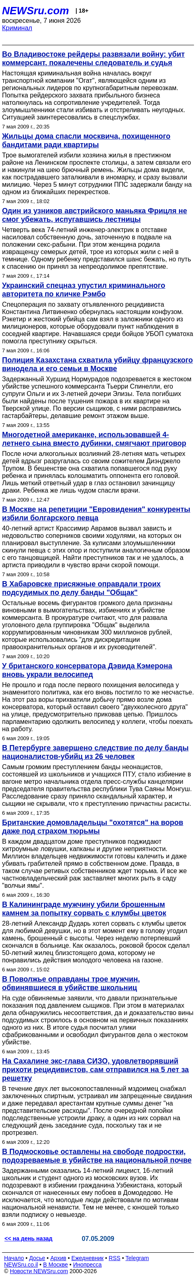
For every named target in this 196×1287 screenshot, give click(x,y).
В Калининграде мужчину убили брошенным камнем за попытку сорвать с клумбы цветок (84, 908)
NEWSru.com (35, 10)
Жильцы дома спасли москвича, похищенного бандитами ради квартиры (86, 140)
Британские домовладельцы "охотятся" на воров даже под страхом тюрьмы (92, 826)
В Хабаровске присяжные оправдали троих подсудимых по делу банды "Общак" (81, 588)
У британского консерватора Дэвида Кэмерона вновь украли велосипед (87, 670)
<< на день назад (28, 1238)
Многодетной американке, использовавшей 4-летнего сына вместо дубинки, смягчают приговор (94, 439)
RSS (114, 1258)
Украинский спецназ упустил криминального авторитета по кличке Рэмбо (83, 289)
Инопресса (87, 1264)
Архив (58, 1258)
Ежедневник (88, 1258)
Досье (37, 1258)
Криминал (17, 27)
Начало (14, 1258)
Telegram (137, 1258)
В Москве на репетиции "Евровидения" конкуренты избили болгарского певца (96, 513)
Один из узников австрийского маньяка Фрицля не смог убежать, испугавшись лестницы (94, 215)
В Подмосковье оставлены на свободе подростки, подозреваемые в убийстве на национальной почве (97, 1156)
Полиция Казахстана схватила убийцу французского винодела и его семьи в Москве (97, 364)
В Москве (55, 1264)
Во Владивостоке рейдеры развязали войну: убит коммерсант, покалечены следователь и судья (93, 58)
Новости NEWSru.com (39, 1271)
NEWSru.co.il (21, 1264)
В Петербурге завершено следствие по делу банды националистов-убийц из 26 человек (95, 752)
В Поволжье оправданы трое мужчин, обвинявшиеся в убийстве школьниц (71, 983)
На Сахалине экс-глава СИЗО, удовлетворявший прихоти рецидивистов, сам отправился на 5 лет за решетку (95, 1069)
